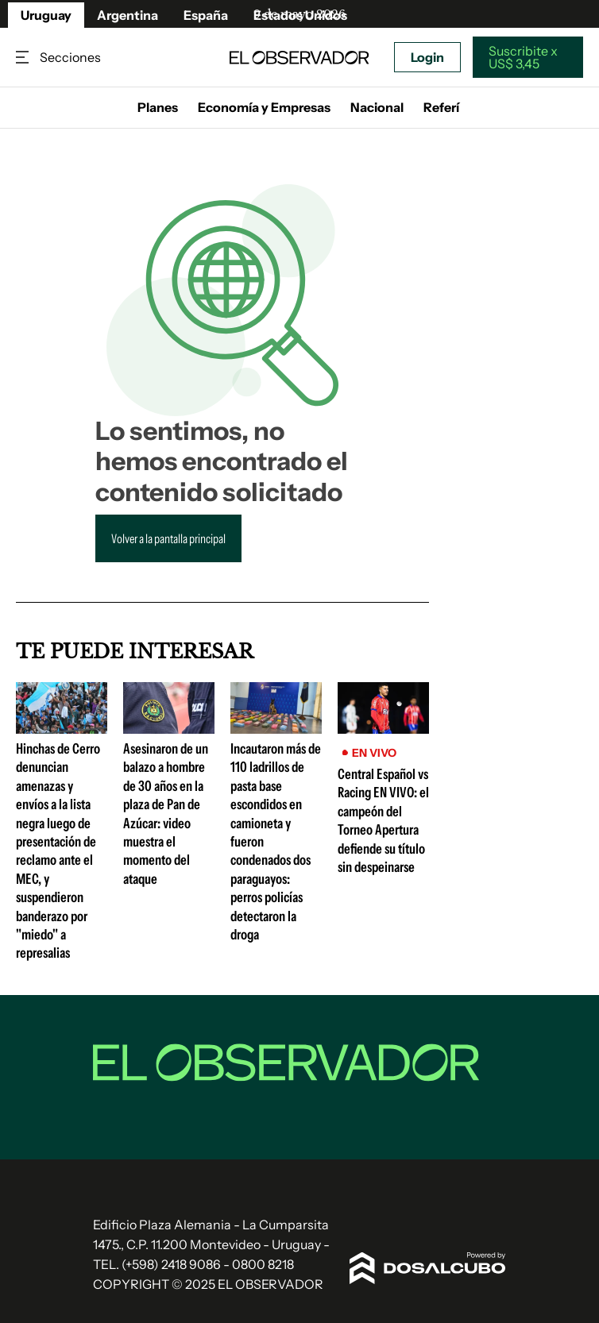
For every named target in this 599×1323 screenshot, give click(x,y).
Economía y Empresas (264, 107)
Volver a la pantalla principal (168, 538)
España (206, 15)
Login (427, 57)
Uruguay (46, 15)
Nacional (377, 107)
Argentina (127, 15)
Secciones (24, 57)
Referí (441, 107)
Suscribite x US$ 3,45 (523, 57)
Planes (157, 107)
